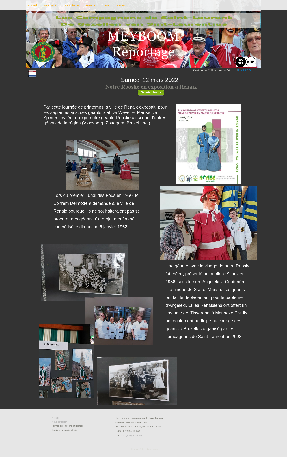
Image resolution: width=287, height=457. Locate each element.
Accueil (55, 418)
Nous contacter (59, 422)
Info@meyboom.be (131, 435)
